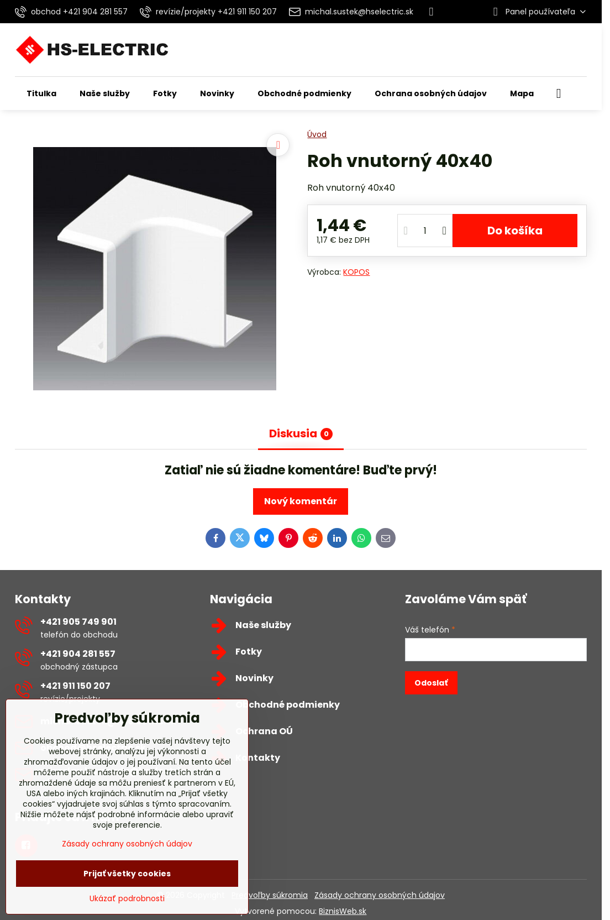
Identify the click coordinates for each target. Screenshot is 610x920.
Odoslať (431, 682)
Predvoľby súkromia (270, 895)
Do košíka (515, 230)
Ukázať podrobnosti (127, 898)
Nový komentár (300, 501)
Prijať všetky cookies (127, 873)
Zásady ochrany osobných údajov (379, 895)
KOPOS (356, 272)
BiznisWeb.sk (342, 911)
